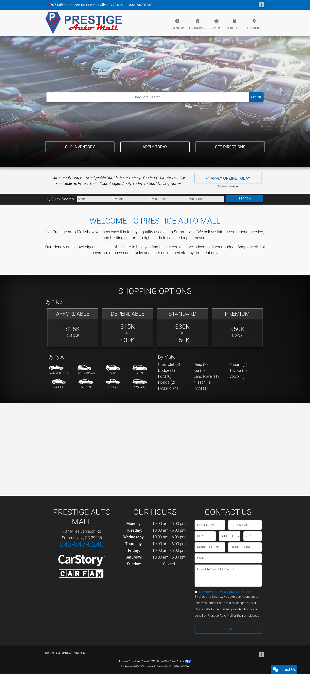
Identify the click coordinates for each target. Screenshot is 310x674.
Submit (228, 629)
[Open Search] (147, 97)
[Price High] (206, 199)
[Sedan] (85, 384)
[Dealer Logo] (84, 23)
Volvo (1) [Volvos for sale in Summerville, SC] (237, 376)
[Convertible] (59, 370)
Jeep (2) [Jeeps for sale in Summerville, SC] (201, 364)
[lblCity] (205, 536)
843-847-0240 (140, 5)
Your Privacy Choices (178, 661)
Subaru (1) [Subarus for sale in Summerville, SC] (238, 364)
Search (256, 97)
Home (48, 653)
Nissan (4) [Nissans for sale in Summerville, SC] (202, 382)
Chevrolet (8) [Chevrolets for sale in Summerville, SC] (169, 364)
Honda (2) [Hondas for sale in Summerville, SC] (166, 382)
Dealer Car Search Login (129, 661)
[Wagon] (139, 384)
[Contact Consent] (196, 592)
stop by (187, 252)
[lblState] (229, 536)
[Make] (95, 199)
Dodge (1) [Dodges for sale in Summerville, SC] (166, 370)
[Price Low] (169, 199)
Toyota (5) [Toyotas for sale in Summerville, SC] (238, 370)
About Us (56, 653)
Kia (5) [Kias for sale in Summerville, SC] (199, 370)
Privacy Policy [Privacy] (79, 653)
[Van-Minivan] (139, 370)
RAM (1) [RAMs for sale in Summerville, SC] (201, 388)
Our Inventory (80, 146)
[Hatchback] (86, 370)
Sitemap (160, 661)
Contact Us (66, 653)
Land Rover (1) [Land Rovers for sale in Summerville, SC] (206, 376)
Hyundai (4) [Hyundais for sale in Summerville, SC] (168, 388)
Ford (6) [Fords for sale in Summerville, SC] (165, 376)
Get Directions (230, 146)
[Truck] (113, 384)
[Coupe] (59, 384)
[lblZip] (252, 536)
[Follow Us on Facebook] (261, 5)
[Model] (132, 199)
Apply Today (155, 146)
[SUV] (113, 370)
